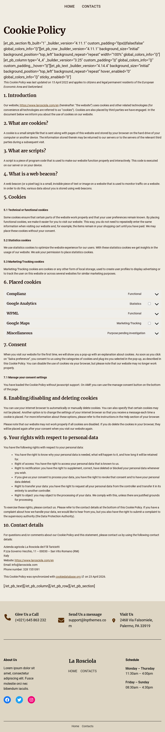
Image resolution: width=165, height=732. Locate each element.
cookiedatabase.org (68, 576)
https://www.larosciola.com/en (39, 105)
